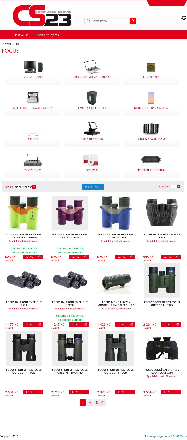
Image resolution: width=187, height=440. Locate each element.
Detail (29, 257)
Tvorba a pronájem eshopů (158, 436)
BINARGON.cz (180, 436)
